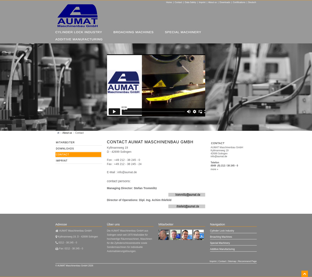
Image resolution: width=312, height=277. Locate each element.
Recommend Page (247, 261)
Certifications (239, 2)
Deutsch (252, 2)
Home (169, 2)
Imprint (202, 2)
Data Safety (190, 2)
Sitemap (232, 261)
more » (214, 169)
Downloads (225, 2)
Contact (178, 2)
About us (212, 2)
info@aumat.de (219, 156)
